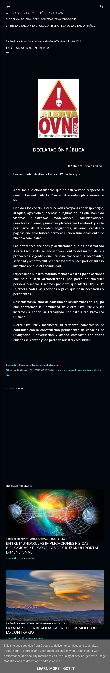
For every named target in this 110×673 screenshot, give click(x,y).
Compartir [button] (11, 365)
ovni (73, 370)
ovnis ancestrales (92, 370)
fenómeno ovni (62, 370)
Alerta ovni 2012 (25, 370)
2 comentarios (26, 558)
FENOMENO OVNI (44, 370)
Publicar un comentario (31, 638)
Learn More (48, 668)
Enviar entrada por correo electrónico (38, 365)
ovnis (79, 370)
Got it (69, 668)
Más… (91, 25)
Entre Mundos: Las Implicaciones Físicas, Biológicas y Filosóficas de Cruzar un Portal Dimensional (52, 547)
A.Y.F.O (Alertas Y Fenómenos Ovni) (35, 13)
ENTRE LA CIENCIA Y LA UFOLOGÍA (27, 25)
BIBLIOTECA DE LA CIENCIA (68, 25)
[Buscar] (102, 5)
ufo (8, 375)
